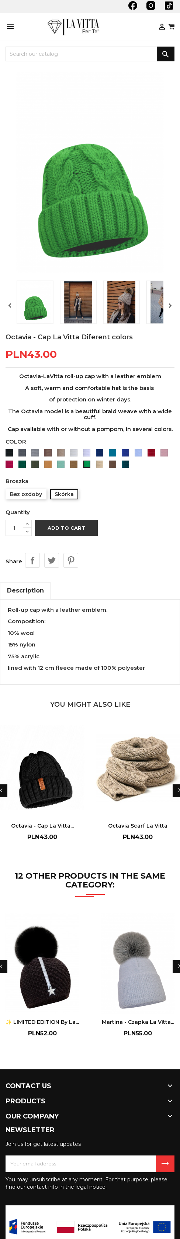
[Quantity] (14, 528)
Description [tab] (25, 590)
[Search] (90, 54)
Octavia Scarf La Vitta (137, 825)
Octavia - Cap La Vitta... (42, 825)
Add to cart (66, 528)
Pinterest (70, 560)
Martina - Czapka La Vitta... (138, 1022)
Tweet (51, 560)
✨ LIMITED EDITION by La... (42, 1022)
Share (32, 560)
